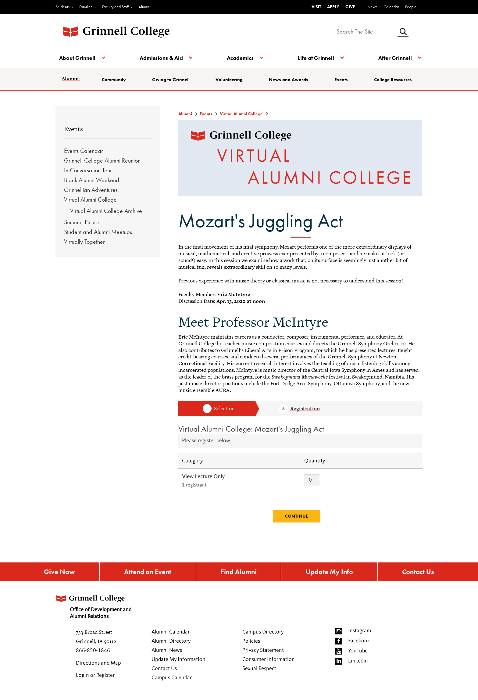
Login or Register (95, 677)
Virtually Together (84, 242)
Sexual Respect (259, 670)
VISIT (316, 6)
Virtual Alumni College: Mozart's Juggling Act (251, 428)
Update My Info (329, 572)
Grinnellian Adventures (91, 190)
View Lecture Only (203, 476)
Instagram (359, 632)
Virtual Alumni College (90, 199)
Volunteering (230, 80)
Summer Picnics (82, 222)
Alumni (144, 6)
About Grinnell (80, 57)
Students (62, 6)
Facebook (359, 642)
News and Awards (289, 80)
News (372, 6)
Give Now (59, 572)
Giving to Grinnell (172, 80)
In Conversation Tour (88, 170)
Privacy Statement (263, 652)
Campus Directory (263, 633)
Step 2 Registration (299, 409)
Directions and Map (98, 664)
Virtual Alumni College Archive (106, 211)
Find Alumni (238, 572)
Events (340, 80)
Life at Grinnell (314, 57)
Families (85, 6)
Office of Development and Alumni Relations (99, 606)
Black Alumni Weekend (91, 180)
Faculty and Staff (115, 6)
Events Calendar (83, 151)
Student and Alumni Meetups (98, 232)
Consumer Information (268, 661)
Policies (251, 642)
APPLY (333, 6)
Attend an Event (147, 572)
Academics (240, 57)
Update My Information (178, 661)
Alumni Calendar (171, 633)
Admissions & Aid (162, 57)
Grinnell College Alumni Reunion (102, 160)
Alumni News (167, 652)
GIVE (350, 6)
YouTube (358, 652)
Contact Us (418, 572)
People (410, 6)
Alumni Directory (171, 642)
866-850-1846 (93, 652)
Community (116, 80)
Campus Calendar (172, 679)
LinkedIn (358, 662)
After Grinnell (392, 57)
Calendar (391, 6)
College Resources (391, 80)
